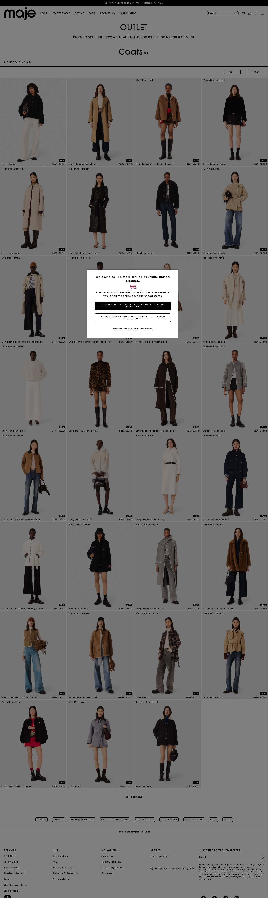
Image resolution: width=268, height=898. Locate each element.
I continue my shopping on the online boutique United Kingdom (134, 318)
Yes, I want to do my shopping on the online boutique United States (134, 306)
